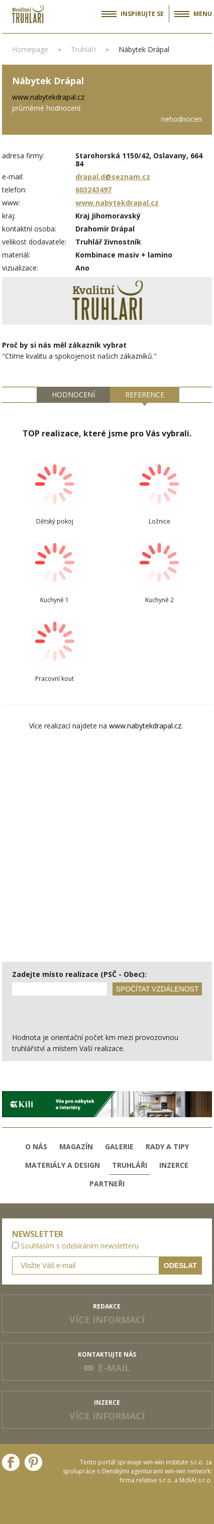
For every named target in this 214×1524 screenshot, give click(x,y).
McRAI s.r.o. (195, 1480)
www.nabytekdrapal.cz (117, 202)
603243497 (93, 189)
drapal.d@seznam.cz (112, 176)
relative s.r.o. (154, 1480)
